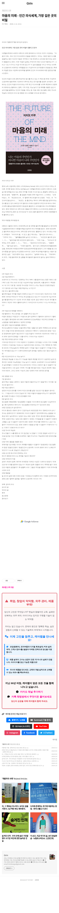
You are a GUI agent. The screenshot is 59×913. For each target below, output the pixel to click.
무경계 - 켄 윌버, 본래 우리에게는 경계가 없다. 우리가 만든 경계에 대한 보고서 (22, 795)
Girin (30, 3)
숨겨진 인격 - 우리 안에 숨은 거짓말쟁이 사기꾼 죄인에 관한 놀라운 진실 (20, 788)
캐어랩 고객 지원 (8, 616)
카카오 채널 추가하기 (31, 720)
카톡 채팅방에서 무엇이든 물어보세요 (32, 725)
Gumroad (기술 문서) (41, 749)
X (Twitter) (46, 761)
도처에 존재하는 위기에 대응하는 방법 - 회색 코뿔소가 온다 (17, 785)
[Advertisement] (29, 44)
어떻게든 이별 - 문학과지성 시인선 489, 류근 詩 (14, 777)
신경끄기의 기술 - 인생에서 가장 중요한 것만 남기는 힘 (16, 792)
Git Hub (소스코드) (21, 755)
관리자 (37, 909)
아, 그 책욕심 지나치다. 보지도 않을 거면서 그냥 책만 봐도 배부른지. (19, 783)
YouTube (41, 755)
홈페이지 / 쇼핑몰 (16, 749)
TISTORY (30, 909)
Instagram (12, 761)
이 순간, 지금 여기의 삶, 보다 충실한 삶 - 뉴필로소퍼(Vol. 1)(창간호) (19, 790)
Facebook (29, 761)
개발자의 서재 (5, 773)
